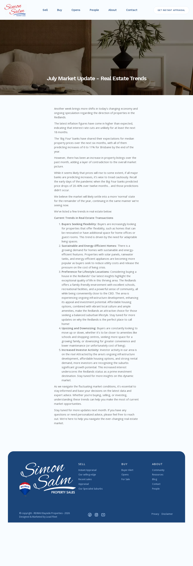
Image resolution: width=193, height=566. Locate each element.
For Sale (125, 522)
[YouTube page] (103, 558)
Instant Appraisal (87, 513)
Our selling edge (87, 518)
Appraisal (83, 527)
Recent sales (85, 522)
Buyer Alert (127, 513)
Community (158, 513)
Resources (157, 518)
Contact (132, 11)
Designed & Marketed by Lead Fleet (38, 560)
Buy (59, 11)
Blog (154, 522)
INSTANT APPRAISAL (170, 11)
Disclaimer (167, 557)
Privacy (155, 557)
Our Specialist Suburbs (90, 532)
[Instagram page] (97, 558)
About (113, 11)
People (94, 11)
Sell (45, 11)
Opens (76, 11)
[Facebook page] (90, 558)
